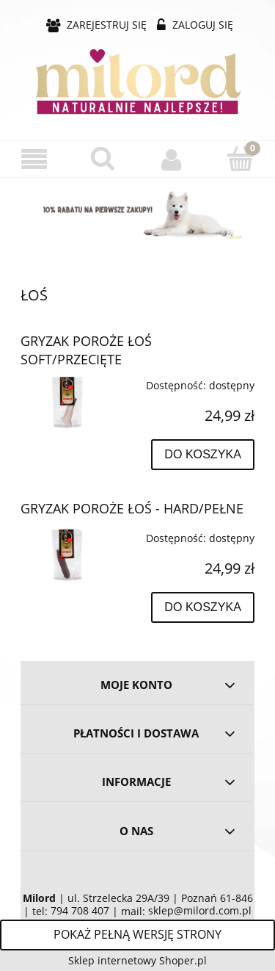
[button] (34, 159)
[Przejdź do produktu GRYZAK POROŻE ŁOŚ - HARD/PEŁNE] (67, 552)
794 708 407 (80, 910)
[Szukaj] (103, 158)
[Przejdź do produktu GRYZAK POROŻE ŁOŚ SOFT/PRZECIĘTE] (67, 400)
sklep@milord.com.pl (200, 910)
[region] (137, 210)
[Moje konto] (172, 159)
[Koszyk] (240, 158)
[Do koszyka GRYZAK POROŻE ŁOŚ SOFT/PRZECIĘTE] (202, 454)
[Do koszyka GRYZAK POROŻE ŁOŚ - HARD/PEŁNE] (202, 607)
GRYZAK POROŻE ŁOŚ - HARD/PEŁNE (132, 508)
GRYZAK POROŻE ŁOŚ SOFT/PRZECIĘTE (86, 350)
